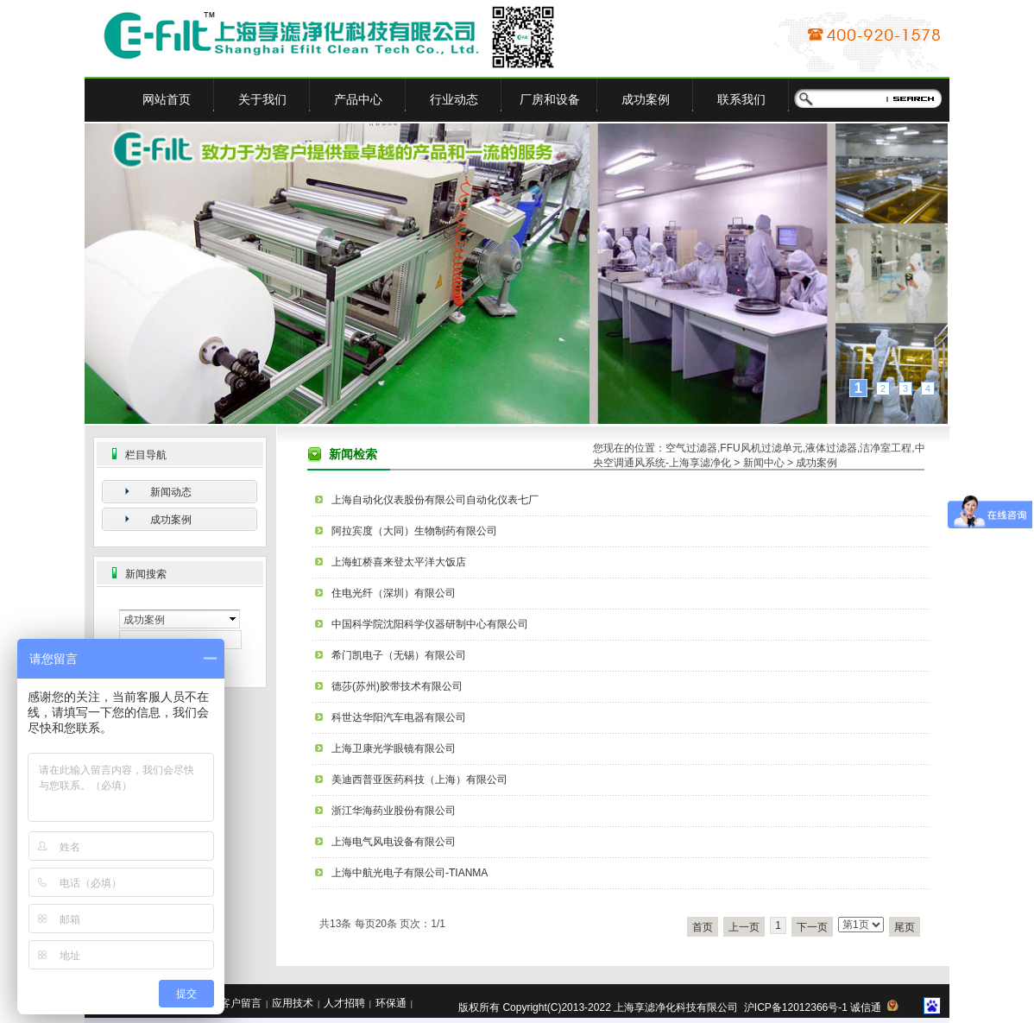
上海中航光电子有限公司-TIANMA (409, 873)
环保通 (391, 1003)
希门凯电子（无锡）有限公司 (398, 655)
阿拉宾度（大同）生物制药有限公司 (414, 531)
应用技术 (292, 1003)
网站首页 (166, 99)
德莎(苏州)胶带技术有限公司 (397, 686)
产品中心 (358, 99)
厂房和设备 (550, 99)
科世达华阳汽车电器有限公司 (398, 717)
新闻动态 (171, 492)
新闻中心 (764, 463)
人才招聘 (344, 1003)
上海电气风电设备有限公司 (393, 842)
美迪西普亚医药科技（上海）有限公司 (419, 780)
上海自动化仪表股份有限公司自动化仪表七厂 (435, 500)
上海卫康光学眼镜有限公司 (393, 748)
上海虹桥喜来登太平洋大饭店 (398, 562)
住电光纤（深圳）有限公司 (393, 593)
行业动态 (454, 99)
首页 (702, 927)
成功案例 (645, 99)
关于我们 (262, 99)
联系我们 (741, 99)
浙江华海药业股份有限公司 (393, 811)
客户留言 (241, 1003)
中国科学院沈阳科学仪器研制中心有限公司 (429, 624)
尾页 (904, 927)
